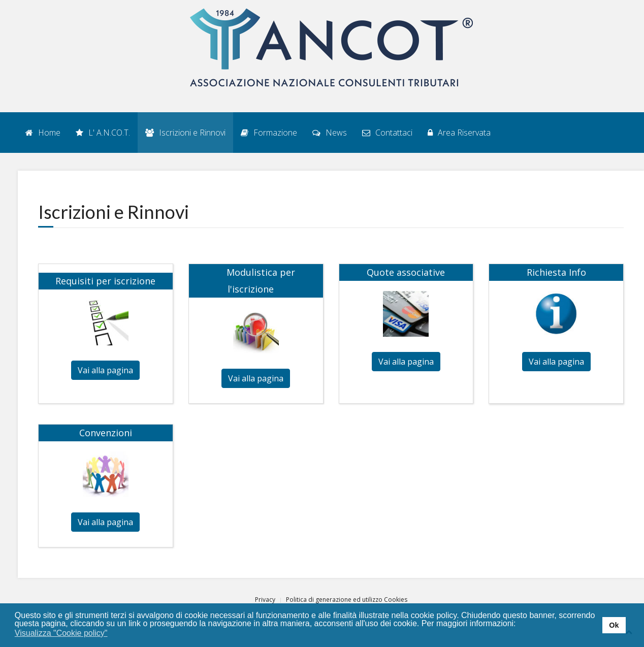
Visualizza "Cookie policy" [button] (61, 633)
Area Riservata (459, 132)
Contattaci (387, 132)
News (329, 132)
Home (42, 132)
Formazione (269, 132)
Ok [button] (614, 625)
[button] (114, 633)
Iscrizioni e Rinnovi (185, 132)
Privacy (265, 599)
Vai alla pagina (105, 370)
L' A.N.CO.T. (103, 132)
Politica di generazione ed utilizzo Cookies (346, 599)
